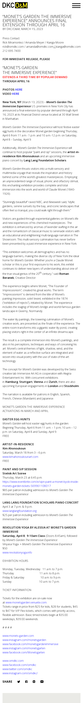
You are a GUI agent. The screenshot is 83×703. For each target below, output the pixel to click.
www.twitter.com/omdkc (17, 669)
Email (42, 681)
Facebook (26, 681)
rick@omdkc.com (13, 46)
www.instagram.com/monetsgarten (24, 648)
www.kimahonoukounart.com (20, 457)
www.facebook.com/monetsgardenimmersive (30, 644)
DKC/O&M (15, 5)
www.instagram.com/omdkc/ (20, 673)
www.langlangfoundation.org (20, 511)
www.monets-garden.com (18, 636)
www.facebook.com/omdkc (19, 665)
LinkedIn (34, 681)
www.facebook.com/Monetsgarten (24, 652)
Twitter (18, 682)
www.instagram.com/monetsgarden (24, 640)
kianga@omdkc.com (68, 46)
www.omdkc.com (13, 661)
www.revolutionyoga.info (17, 552)
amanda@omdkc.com (39, 46)
